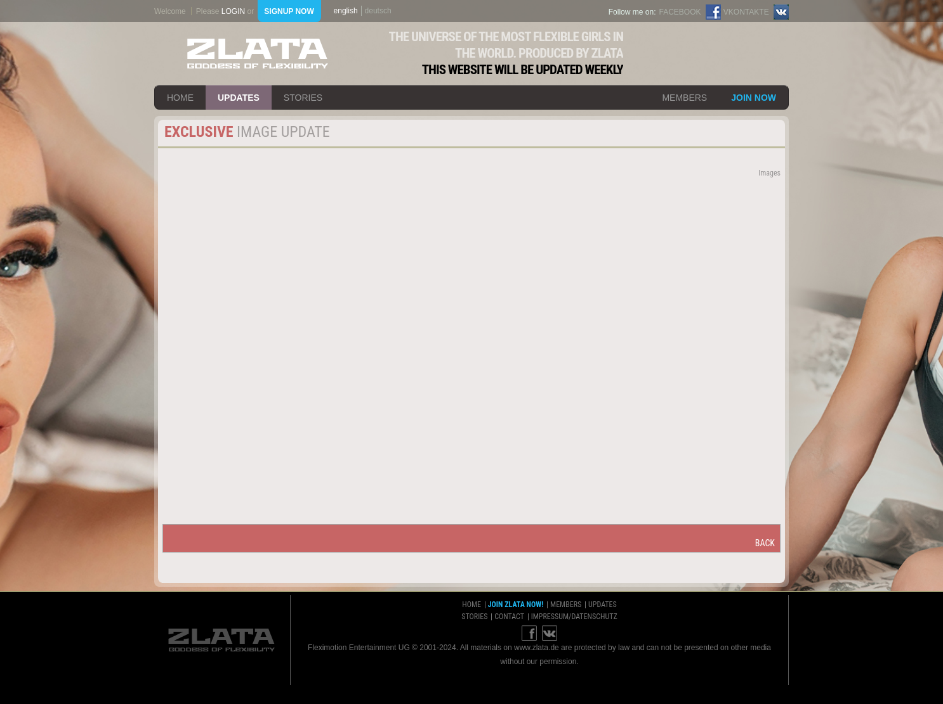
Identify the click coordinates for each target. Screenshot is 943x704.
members (684, 98)
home (180, 98)
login (233, 11)
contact (509, 616)
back (765, 543)
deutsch (378, 10)
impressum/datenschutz (574, 616)
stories (303, 98)
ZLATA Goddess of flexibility (257, 53)
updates (239, 98)
